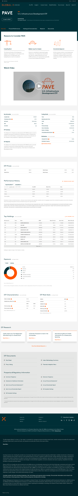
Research (42, 28)
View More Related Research (38, 346)
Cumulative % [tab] (18, 184)
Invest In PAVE (6, 19)
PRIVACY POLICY (43, 421)
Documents (51, 28)
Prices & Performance (14, 28)
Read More (5, 338)
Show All (39, 246)
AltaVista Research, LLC (9, 283)
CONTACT (41, 417)
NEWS (40, 419)
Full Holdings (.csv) (70, 216)
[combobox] (12, 187)
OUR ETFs (22, 417)
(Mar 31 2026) (18, 186)
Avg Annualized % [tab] (9, 184)
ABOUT (21, 421)
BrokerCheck (58, 431)
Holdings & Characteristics (30, 28)
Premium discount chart (68, 181)
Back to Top (6, 492)
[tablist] (39, 184)
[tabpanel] (39, 191)
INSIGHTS (22, 419)
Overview (3, 28)
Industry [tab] (12, 263)
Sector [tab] (6, 263)
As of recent (6, 186)
